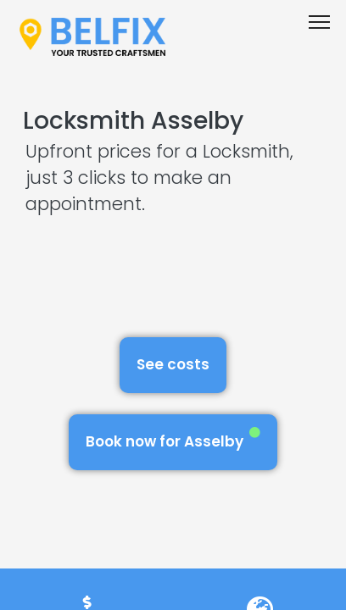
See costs (173, 364)
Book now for (173, 439)
